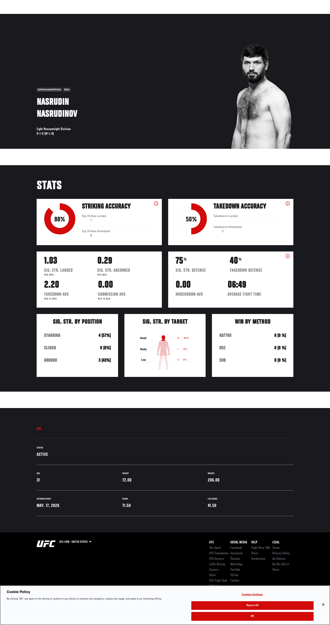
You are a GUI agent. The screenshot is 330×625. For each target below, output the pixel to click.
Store (212, 575)
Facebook (236, 548)
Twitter (235, 581)
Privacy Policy (281, 553)
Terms (276, 548)
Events (32, 16)
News (85, 16)
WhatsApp (236, 564)
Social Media (238, 542)
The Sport (215, 548)
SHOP (284, 16)
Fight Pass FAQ (260, 548)
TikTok (234, 575)
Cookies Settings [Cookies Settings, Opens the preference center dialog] (252, 594)
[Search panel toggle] (296, 16)
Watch (245, 16)
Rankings (49, 16)
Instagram (236, 553)
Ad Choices (279, 559)
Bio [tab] (39, 429)
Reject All (252, 605)
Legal (275, 542)
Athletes (68, 16)
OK (252, 616)
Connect (228, 16)
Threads (235, 559)
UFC (211, 542)
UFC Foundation (218, 553)
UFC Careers (216, 559)
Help (254, 542)
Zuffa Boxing (265, 16)
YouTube (235, 570)
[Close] (323, 604)
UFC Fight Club (218, 581)
